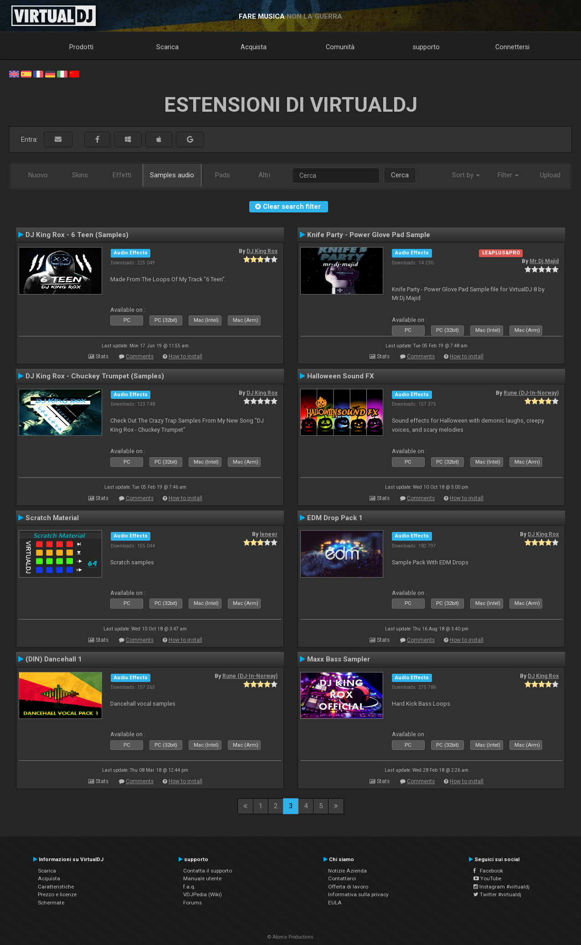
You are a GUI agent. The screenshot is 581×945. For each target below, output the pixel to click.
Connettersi (512, 47)
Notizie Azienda (347, 871)
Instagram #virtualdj (501, 886)
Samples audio (172, 175)
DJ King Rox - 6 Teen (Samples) (77, 235)
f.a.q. (189, 886)
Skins (80, 175)
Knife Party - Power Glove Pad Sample (368, 235)
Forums (192, 902)
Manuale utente (202, 878)
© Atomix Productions (290, 937)
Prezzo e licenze (57, 894)
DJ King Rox (262, 251)
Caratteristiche (56, 886)
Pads (222, 175)
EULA (335, 902)
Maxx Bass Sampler (338, 659)
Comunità (340, 47)
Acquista (254, 47)
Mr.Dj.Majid (544, 261)
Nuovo (38, 175)
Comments (140, 356)
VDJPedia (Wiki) (202, 894)
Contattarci (342, 878)
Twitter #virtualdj (497, 894)
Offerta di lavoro (348, 886)
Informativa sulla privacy (358, 894)
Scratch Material (52, 518)
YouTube (487, 878)
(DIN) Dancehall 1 (54, 659)
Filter (508, 175)
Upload (550, 175)
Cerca (400, 175)
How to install (185, 356)
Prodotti (81, 47)
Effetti (122, 175)
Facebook (488, 871)
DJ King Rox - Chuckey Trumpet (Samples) (95, 376)
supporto (426, 47)
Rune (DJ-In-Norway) (531, 393)
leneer (269, 534)
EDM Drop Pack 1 (335, 518)
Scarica (167, 47)
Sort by (466, 175)
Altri (264, 175)
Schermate (51, 902)
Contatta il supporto (207, 871)
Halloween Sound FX (340, 376)
